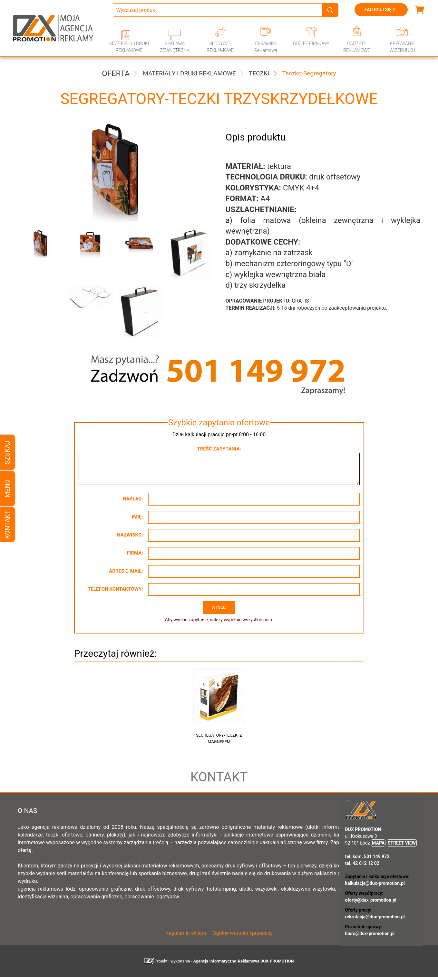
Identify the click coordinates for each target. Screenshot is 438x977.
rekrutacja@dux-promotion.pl (375, 916)
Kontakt (7, 524)
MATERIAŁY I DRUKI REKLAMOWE (129, 47)
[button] (38, 254)
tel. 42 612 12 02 (362, 863)
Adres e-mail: (126, 571)
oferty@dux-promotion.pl (370, 900)
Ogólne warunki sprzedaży (242, 933)
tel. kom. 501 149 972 (367, 856)
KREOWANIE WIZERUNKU (402, 47)
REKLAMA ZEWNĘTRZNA (174, 47)
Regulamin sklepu (185, 933)
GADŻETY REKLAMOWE (356, 47)
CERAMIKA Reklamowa (265, 47)
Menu (7, 488)
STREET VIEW (402, 843)
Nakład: (133, 499)
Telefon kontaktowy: (115, 589)
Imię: (137, 517)
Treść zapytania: (219, 449)
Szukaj (7, 452)
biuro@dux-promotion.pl (370, 933)
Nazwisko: (130, 535)
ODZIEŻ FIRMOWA (311, 43)
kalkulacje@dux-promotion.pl (375, 883)
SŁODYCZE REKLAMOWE (220, 47)
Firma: (135, 553)
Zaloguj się (381, 9)
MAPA (378, 843)
